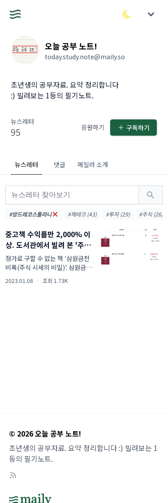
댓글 (59, 164)
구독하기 (133, 127)
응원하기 (92, 127)
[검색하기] (150, 194)
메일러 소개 (93, 164)
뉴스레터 (26, 164)
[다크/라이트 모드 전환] (126, 14)
